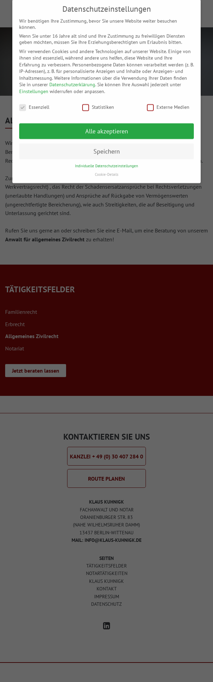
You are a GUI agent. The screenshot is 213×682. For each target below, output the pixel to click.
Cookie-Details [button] (106, 168)
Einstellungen (33, 86)
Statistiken (98, 101)
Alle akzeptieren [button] (106, 125)
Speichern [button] (106, 145)
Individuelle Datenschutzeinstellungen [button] (106, 160)
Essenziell (34, 101)
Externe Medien (168, 101)
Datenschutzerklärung (72, 79)
